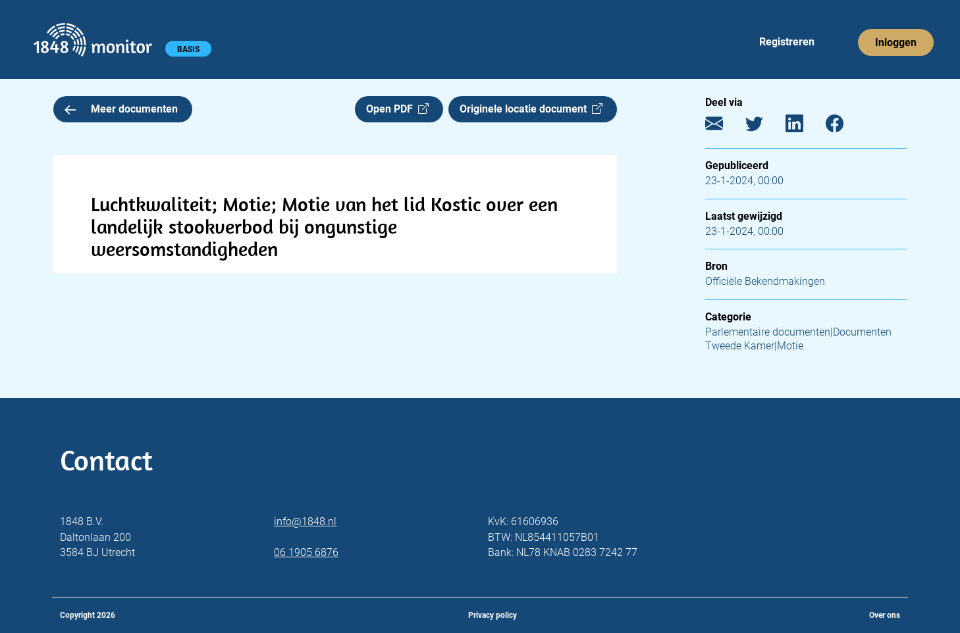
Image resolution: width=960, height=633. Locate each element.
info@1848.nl (305, 521)
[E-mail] (724, 126)
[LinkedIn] (804, 126)
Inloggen (896, 42)
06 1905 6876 (306, 552)
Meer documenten (121, 109)
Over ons (884, 615)
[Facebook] (844, 126)
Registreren (786, 42)
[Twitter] (764, 126)
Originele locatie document (531, 109)
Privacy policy (492, 615)
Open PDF (397, 109)
